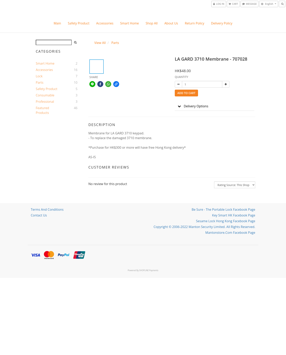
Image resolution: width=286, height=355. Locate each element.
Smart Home (129, 23)
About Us (171, 23)
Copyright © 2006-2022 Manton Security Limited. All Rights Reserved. (204, 227)
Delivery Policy (221, 23)
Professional (45, 101)
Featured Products (42, 110)
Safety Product (78, 23)
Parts (39, 82)
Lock (39, 76)
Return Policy (194, 23)
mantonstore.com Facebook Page (230, 232)
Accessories (104, 23)
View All (100, 43)
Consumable (45, 95)
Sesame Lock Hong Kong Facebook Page (225, 221)
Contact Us (39, 215)
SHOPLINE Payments (148, 270)
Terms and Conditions (47, 209)
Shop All (151, 23)
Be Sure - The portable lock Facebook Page (223, 209)
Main (57, 23)
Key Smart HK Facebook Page (233, 215)
